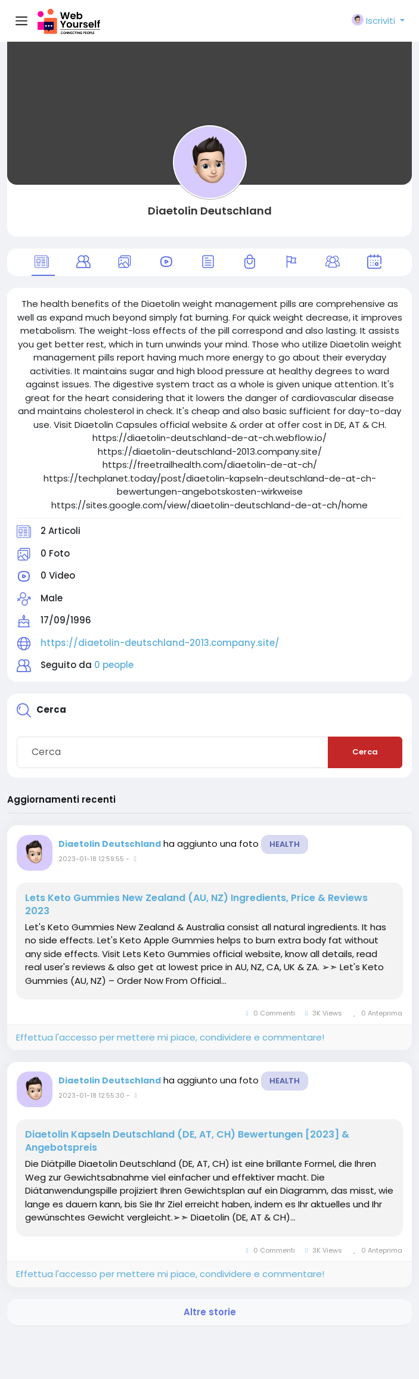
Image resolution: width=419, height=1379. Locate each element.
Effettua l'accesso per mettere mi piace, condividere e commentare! (170, 1037)
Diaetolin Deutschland (210, 210)
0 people (114, 665)
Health (284, 844)
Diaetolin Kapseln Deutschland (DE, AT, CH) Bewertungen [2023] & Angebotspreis (187, 1141)
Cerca (365, 751)
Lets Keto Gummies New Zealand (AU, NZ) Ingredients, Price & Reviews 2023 (196, 905)
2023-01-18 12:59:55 (91, 859)
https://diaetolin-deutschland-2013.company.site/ (160, 642)
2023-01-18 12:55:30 (91, 1095)
